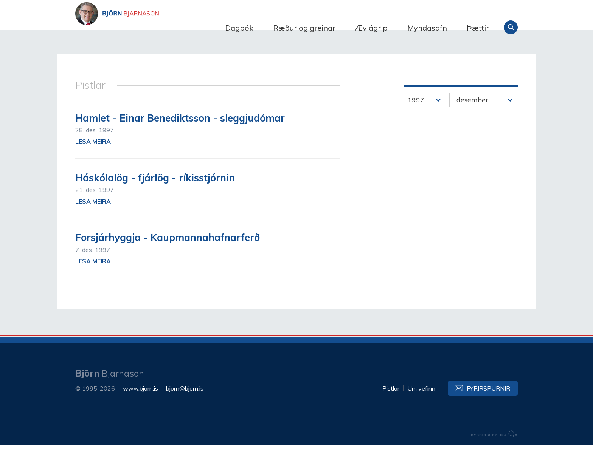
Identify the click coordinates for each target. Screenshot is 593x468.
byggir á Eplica (494, 456)
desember (472, 123)
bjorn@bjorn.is (184, 411)
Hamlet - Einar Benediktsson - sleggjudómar (180, 141)
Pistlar (390, 411)
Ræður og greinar (304, 27)
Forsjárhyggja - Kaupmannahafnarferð (167, 261)
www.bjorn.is (140, 411)
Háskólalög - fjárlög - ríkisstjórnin (155, 201)
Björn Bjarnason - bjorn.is (151, 27)
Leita (511, 27)
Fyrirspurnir (488, 411)
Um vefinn (421, 411)
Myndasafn (427, 27)
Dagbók (239, 27)
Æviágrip (371, 27)
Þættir (478, 27)
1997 (416, 123)
